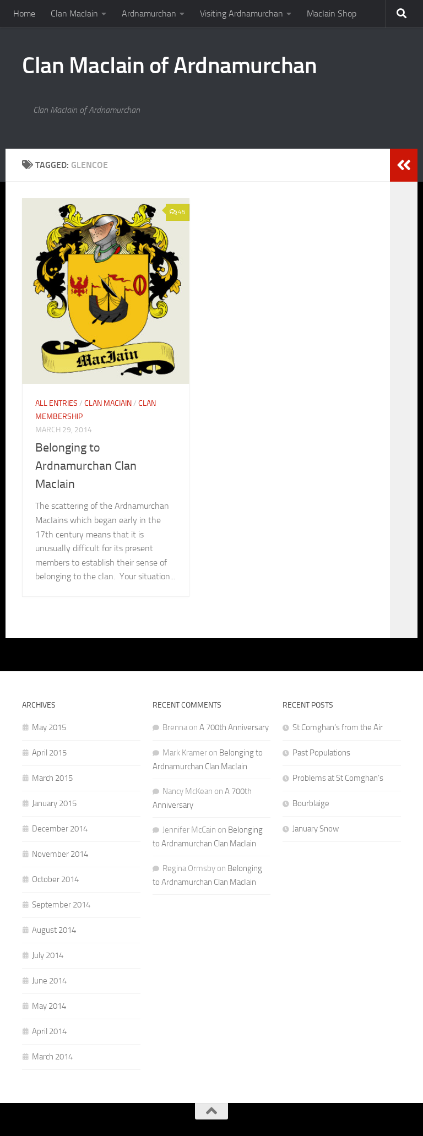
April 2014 (49, 1031)
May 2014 (49, 1006)
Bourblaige (310, 803)
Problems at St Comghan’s (337, 778)
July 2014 (47, 955)
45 (178, 212)
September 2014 (61, 905)
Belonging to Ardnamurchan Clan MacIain (86, 466)
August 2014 (54, 930)
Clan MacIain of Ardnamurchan (169, 65)
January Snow (315, 829)
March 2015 (52, 778)
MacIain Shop (331, 13)
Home (24, 13)
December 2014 (60, 829)
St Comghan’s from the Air (337, 727)
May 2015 (49, 727)
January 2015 (54, 803)
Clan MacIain (74, 13)
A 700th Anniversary (234, 727)
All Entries (56, 403)
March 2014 (52, 1057)
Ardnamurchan (149, 13)
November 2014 (60, 854)
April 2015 (49, 753)
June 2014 (49, 981)
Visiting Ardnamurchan (241, 13)
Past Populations (321, 753)
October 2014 (55, 879)
